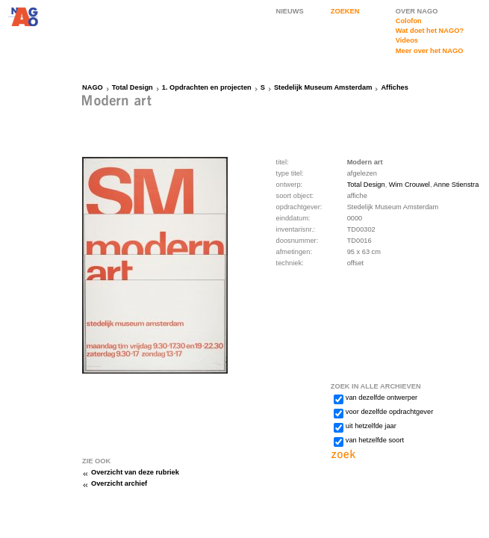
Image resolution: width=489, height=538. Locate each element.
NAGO (92, 87)
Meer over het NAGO (430, 51)
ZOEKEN (345, 11)
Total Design (132, 87)
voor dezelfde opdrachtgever (389, 411)
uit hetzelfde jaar (371, 426)
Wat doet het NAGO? (430, 30)
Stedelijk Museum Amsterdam (323, 87)
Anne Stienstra (456, 184)
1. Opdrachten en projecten (207, 87)
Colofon (409, 21)
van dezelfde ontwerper (381, 397)
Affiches (394, 87)
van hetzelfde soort (375, 440)
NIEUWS (290, 11)
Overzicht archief (119, 483)
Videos (407, 40)
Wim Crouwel (409, 184)
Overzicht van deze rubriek (135, 472)
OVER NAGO (417, 11)
